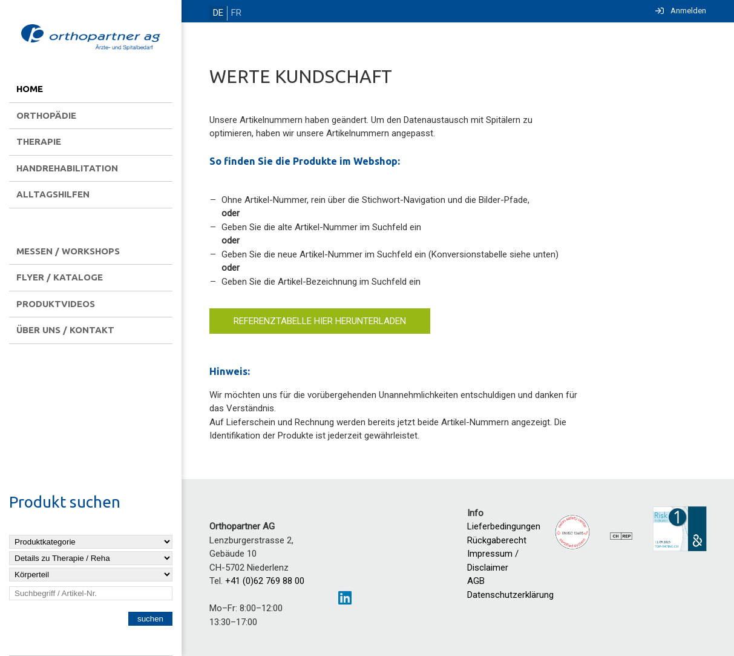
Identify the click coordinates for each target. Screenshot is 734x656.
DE (217, 13)
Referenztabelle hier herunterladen (320, 320)
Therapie (38, 141)
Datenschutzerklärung (510, 594)
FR (233, 13)
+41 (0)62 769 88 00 (264, 580)
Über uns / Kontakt (65, 330)
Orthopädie (46, 115)
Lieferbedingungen (503, 526)
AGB (476, 580)
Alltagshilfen (53, 194)
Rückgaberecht (496, 540)
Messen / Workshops (68, 251)
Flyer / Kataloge (59, 277)
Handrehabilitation (67, 168)
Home (29, 89)
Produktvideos (55, 304)
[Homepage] (90, 38)
